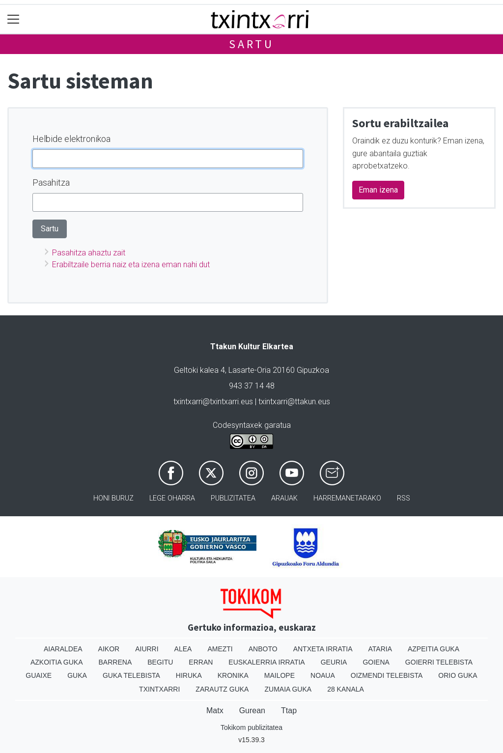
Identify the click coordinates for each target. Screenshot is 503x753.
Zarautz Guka (222, 689)
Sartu (251, 44)
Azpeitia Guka (433, 649)
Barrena (115, 662)
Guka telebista (131, 675)
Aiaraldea (63, 649)
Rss (403, 498)
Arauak (284, 498)
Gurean (252, 710)
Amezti (219, 649)
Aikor (109, 649)
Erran (201, 662)
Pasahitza (51, 182)
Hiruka (189, 675)
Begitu (160, 662)
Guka (77, 675)
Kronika (233, 675)
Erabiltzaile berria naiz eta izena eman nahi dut (131, 264)
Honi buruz (113, 498)
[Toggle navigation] (13, 19)
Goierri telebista (439, 662)
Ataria (380, 649)
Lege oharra (172, 498)
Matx (215, 710)
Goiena (376, 662)
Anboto (263, 649)
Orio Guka (457, 675)
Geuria (334, 662)
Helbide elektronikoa (71, 139)
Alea (183, 649)
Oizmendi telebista (387, 675)
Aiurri (146, 649)
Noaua (322, 675)
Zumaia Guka (287, 689)
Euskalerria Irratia (266, 662)
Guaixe (39, 675)
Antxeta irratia (323, 649)
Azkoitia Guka (56, 662)
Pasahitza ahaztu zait (88, 252)
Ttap (289, 710)
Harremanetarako (347, 498)
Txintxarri (159, 689)
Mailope (279, 675)
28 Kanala (345, 689)
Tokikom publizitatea (251, 727)
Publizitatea (233, 498)
